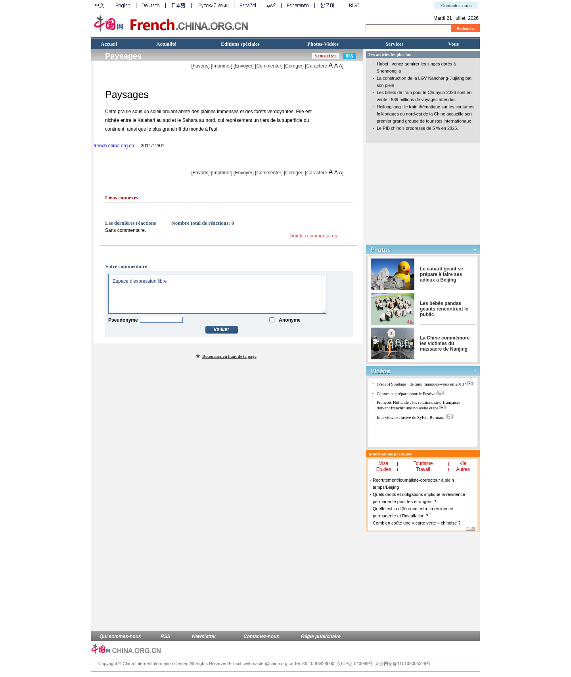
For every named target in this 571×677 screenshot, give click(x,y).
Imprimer (221, 66)
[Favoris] (200, 66)
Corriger (293, 66)
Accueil (109, 44)
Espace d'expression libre (217, 294)
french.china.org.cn (114, 146)
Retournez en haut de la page (229, 356)
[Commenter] (268, 66)
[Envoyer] (244, 66)
